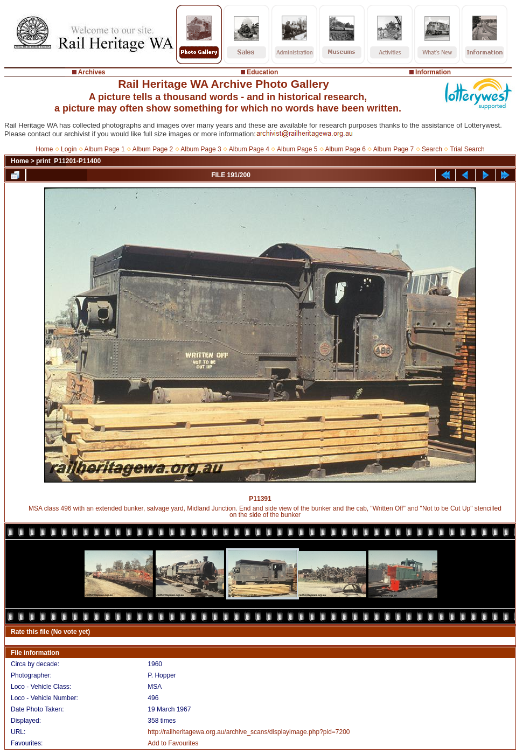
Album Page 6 (345, 149)
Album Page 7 (393, 149)
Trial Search (467, 149)
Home (44, 149)
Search (432, 149)
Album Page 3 (200, 149)
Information (433, 72)
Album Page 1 (104, 149)
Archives (92, 72)
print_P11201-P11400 (68, 161)
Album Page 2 (153, 149)
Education (262, 72)
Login (68, 149)
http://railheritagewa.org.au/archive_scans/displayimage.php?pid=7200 (249, 732)
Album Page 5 (297, 149)
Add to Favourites (173, 743)
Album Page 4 (249, 149)
